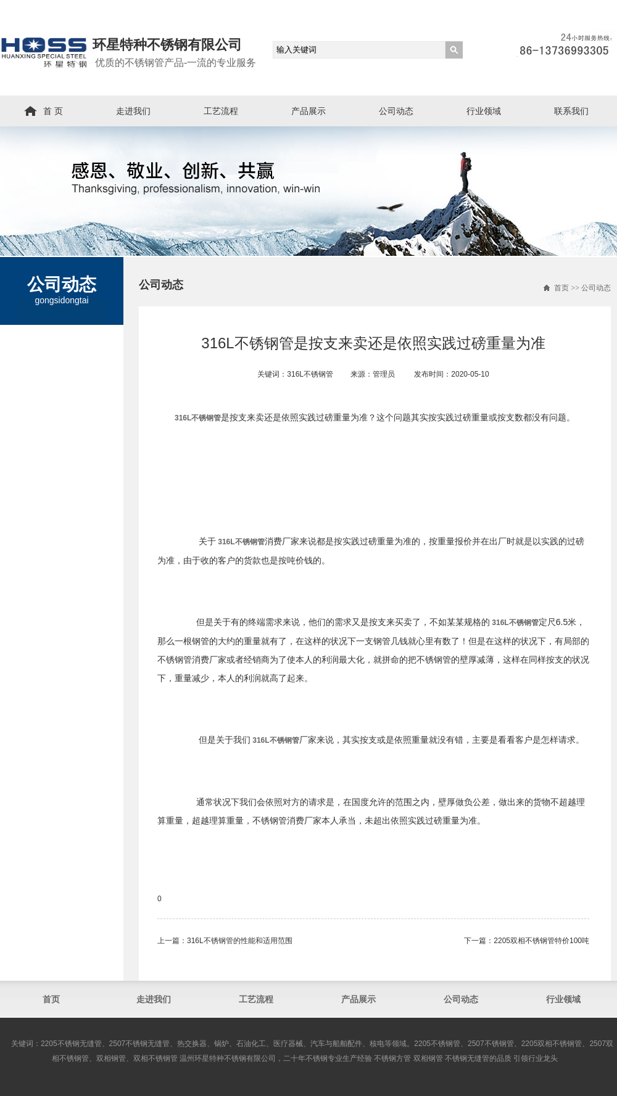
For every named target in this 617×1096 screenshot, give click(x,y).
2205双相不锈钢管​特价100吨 (541, 940)
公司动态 (396, 111)
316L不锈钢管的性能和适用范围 (239, 940)
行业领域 (483, 111)
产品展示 (308, 111)
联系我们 (571, 111)
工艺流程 (221, 111)
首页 (561, 288)
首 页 (53, 111)
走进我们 (133, 111)
